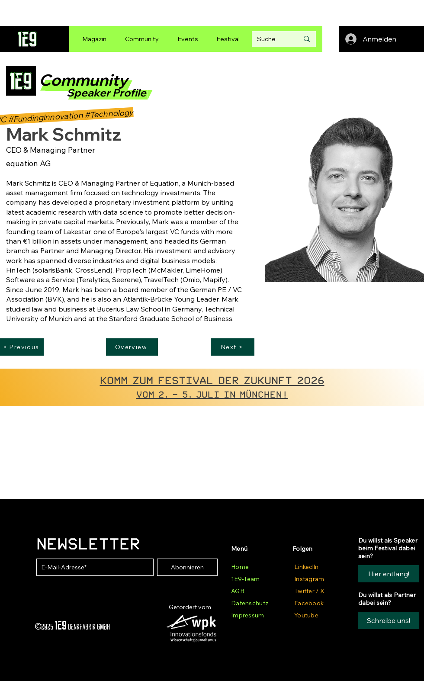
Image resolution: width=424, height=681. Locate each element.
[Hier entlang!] (388, 573)
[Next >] (232, 347)
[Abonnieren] (187, 567)
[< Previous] (22, 347)
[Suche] (271, 39)
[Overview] (132, 347)
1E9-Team (245, 579)
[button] (388, 620)
